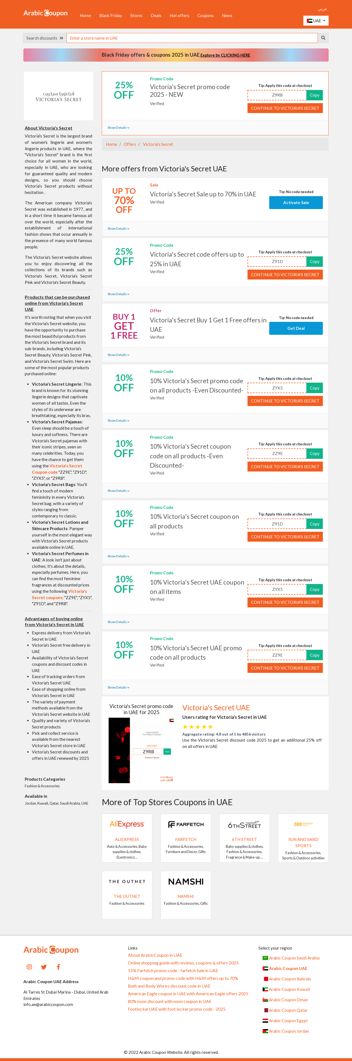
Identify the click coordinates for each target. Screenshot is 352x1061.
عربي (322, 8)
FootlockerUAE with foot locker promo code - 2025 (177, 1009)
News (227, 15)
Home (85, 15)
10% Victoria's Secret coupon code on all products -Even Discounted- (190, 455)
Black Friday (110, 15)
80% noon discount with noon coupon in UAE (169, 1001)
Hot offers (179, 15)
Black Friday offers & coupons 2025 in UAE (176, 55)
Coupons (205, 15)
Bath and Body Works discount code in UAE (169, 985)
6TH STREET (244, 839)
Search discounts (44, 37)
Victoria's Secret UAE (216, 707)
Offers (129, 144)
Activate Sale (296, 202)
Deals (156, 15)
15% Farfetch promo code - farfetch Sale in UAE (173, 970)
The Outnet (127, 896)
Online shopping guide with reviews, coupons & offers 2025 (183, 962)
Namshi (186, 896)
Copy (315, 94)
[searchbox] (192, 38)
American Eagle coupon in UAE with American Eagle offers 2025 (188, 993)
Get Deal (296, 328)
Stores (136, 15)
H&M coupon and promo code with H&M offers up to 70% (183, 978)
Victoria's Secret (157, 144)
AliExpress (127, 839)
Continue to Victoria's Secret (285, 108)
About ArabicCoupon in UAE (155, 955)
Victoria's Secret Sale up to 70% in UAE (203, 194)
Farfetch (185, 839)
